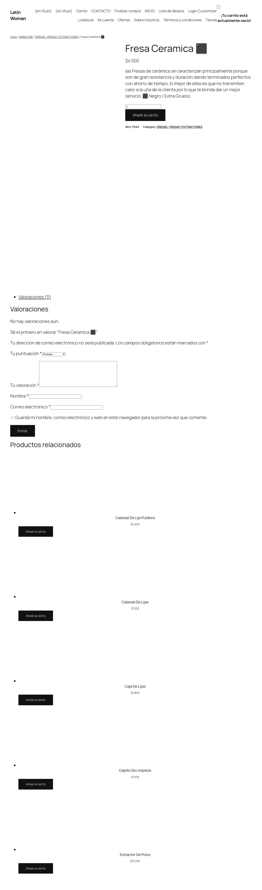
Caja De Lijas (135, 530)
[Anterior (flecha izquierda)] (1, 888)
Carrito (81, 10)
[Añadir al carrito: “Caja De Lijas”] (35, 544)
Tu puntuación (26, 193)
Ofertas (124, 19)
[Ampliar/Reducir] (1, 882)
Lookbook (86, 19)
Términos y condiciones (182, 19)
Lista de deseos (171, 10)
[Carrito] (218, 7)
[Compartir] (10, 882)
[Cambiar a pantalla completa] (5, 882)
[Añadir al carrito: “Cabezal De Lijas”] (35, 460)
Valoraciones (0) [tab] (34, 136)
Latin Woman (18, 15)
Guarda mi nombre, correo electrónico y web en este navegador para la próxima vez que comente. (111, 262)
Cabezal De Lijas (135, 446)
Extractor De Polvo (135, 699)
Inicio (13, 37)
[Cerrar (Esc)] (14, 882)
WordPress (245, 819)
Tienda (211, 19)
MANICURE (26, 37)
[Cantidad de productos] (143, 107)
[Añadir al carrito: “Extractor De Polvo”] (35, 713)
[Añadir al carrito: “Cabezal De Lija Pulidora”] (35, 376)
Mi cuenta (106, 19)
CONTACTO (101, 10)
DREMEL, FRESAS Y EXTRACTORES (57, 37)
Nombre (19, 240)
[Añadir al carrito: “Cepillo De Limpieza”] (35, 628)
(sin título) (43, 10)
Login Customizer (202, 10)
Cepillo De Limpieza (135, 615)
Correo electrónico (30, 251)
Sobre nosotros (146, 19)
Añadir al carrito (145, 115)
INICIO (150, 10)
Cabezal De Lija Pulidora (135, 362)
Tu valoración (24, 230)
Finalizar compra (127, 10)
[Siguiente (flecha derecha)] (5, 888)
